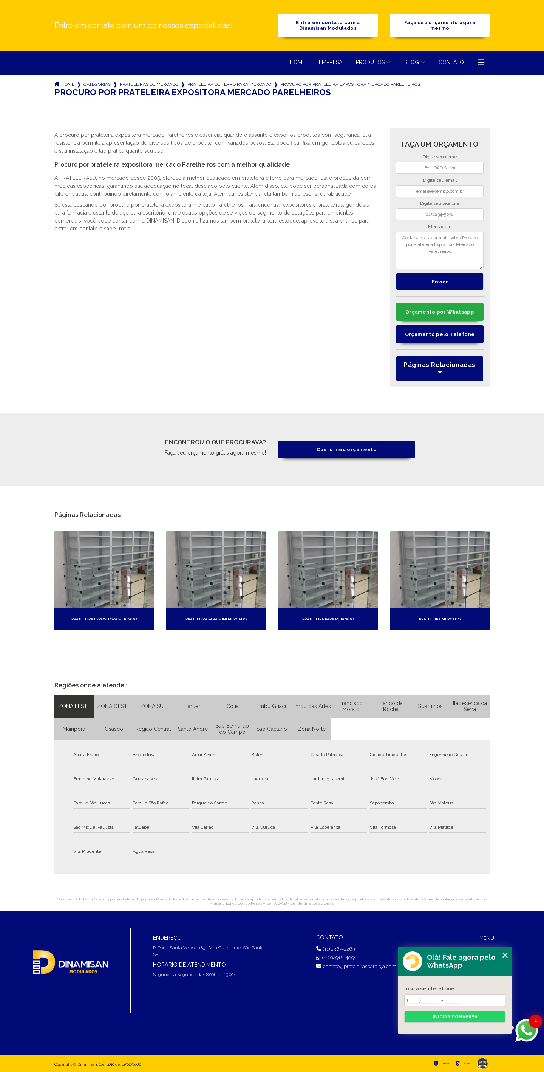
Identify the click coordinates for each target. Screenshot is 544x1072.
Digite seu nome (440, 156)
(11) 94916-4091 (336, 958)
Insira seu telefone (429, 988)
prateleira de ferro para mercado (229, 84)
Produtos (370, 62)
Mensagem (439, 226)
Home (297, 62)
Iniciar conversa (455, 1016)
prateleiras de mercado (149, 84)
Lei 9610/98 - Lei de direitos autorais (299, 903)
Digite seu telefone (439, 203)
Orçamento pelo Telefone (440, 334)
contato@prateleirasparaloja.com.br (359, 966)
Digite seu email (440, 180)
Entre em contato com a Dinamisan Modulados (328, 25)
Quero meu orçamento (347, 449)
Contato (451, 62)
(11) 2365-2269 (335, 949)
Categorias (97, 84)
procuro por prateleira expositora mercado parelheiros (350, 84)
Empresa (330, 62)
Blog (411, 62)
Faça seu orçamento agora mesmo (439, 25)
